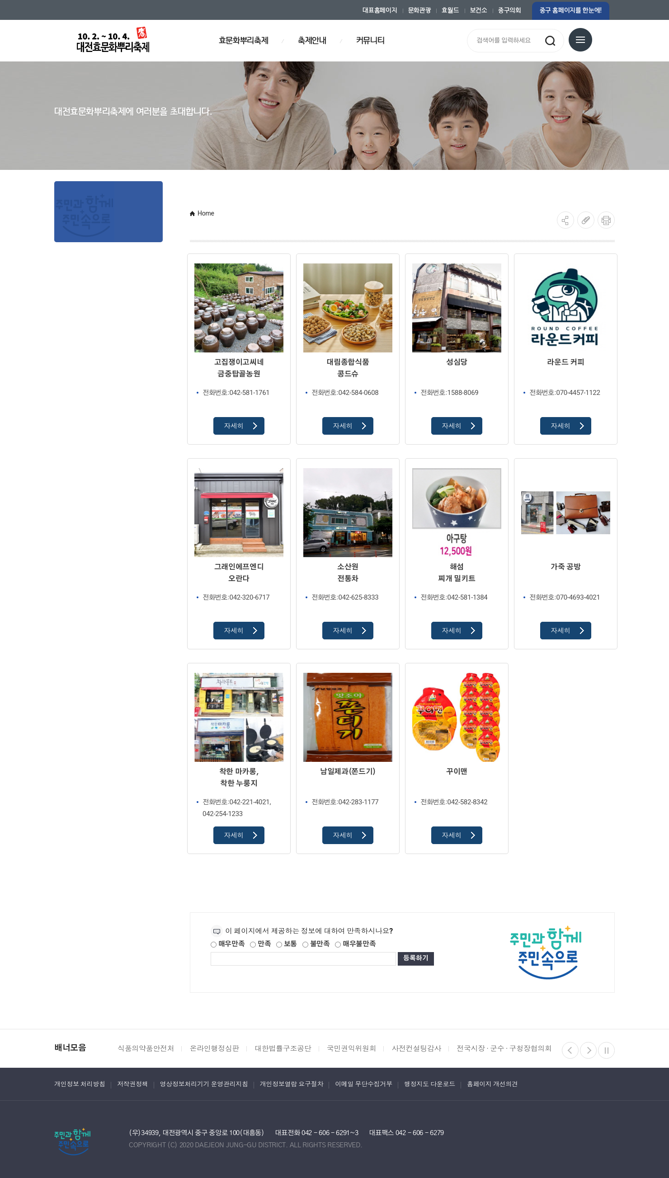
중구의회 (509, 10)
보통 (286, 944)
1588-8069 (449, 393)
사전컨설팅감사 (416, 1048)
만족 (260, 944)
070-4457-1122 (564, 393)
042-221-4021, (237, 802)
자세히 (240, 426)
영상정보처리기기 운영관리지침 (204, 1084)
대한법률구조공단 (282, 1048)
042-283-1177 (345, 802)
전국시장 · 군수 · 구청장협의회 (504, 1048)
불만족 (316, 944)
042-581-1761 (236, 393)
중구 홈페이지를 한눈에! (571, 10)
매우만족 (228, 944)
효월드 (450, 10)
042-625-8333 (345, 597)
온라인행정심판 (214, 1048)
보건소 (478, 10)
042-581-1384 (454, 597)
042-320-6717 (236, 597)
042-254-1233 (223, 814)
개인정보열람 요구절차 (291, 1084)
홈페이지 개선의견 (492, 1084)
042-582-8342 (454, 802)
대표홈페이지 (380, 10)
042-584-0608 (345, 393)
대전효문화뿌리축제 (113, 39)
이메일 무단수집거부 (363, 1084)
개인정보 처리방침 (79, 1084)
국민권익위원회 (352, 1048)
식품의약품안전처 (146, 1048)
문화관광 (419, 10)
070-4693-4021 (564, 597)
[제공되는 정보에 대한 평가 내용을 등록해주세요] (303, 959)
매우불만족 (355, 944)
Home (206, 213)
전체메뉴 (580, 40)
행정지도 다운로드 (429, 1084)
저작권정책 (132, 1084)
